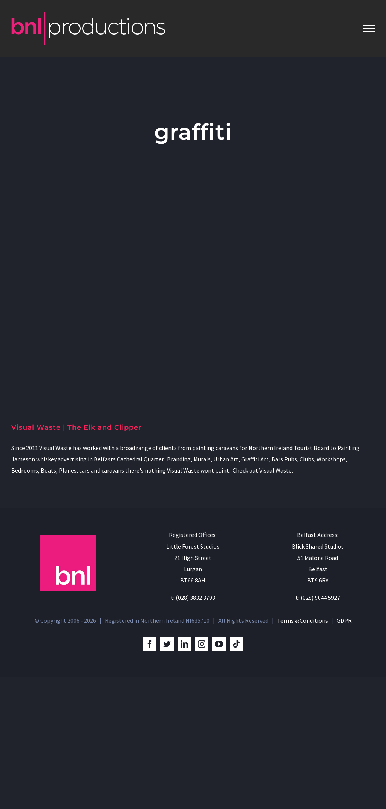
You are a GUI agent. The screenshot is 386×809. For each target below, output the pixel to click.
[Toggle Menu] (369, 28)
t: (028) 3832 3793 (193, 597)
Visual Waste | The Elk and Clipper (76, 427)
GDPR (344, 620)
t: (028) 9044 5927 (318, 597)
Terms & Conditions (302, 620)
